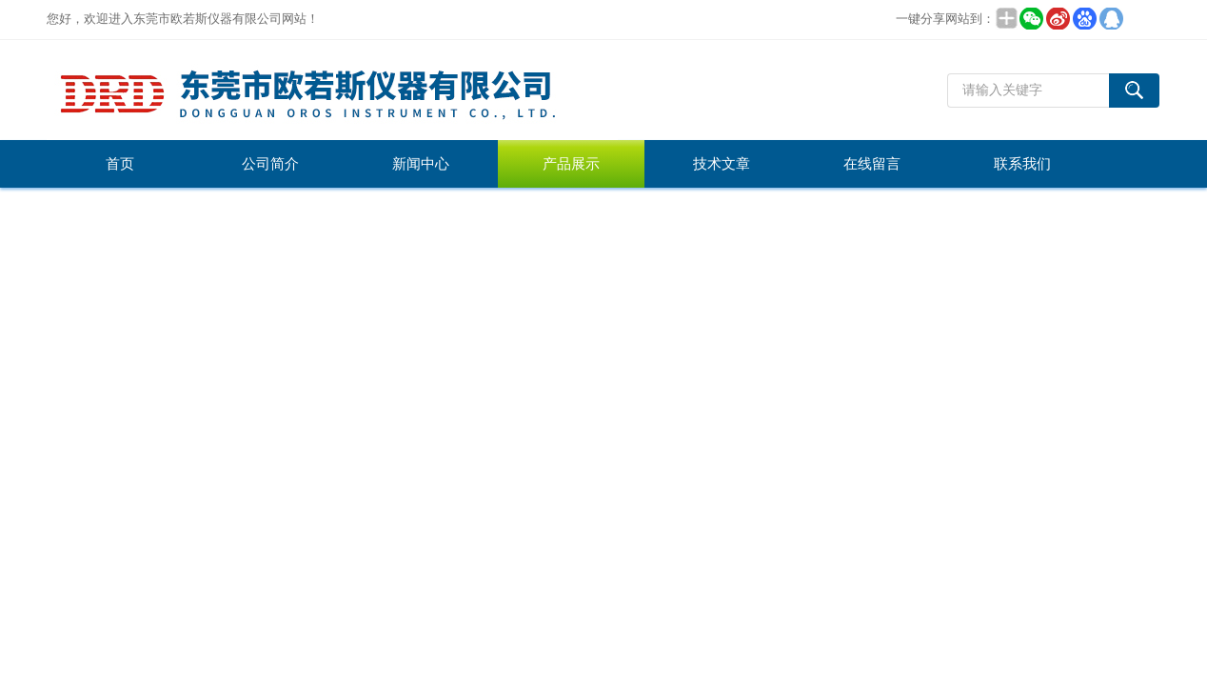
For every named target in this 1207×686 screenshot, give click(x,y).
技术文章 (721, 164)
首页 (120, 164)
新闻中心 (420, 164)
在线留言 (871, 164)
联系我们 (1022, 164)
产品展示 (571, 164)
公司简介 (270, 164)
